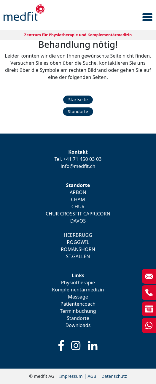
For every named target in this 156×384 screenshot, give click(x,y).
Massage (78, 296)
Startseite (78, 99)
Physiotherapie (78, 282)
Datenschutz (114, 376)
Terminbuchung (78, 311)
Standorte (78, 111)
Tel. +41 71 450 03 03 (77, 159)
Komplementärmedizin (78, 289)
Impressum (71, 376)
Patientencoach (78, 304)
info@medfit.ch (78, 166)
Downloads (77, 325)
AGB (92, 376)
